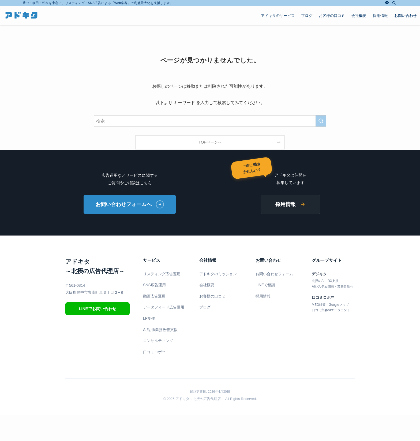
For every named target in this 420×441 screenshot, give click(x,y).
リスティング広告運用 (162, 274)
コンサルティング (158, 341)
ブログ (205, 307)
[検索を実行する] (321, 121)
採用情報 (290, 204)
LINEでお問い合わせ (97, 308)
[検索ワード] (210, 121)
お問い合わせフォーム (274, 274)
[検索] (394, 3)
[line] (387, 3)
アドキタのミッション (218, 274)
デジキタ (319, 274)
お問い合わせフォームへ (130, 204)
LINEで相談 (265, 285)
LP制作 (149, 318)
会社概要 (206, 285)
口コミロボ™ (154, 352)
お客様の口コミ (212, 296)
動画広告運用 (154, 296)
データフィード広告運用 (163, 307)
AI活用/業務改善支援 (160, 330)
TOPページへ (209, 142)
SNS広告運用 (154, 285)
